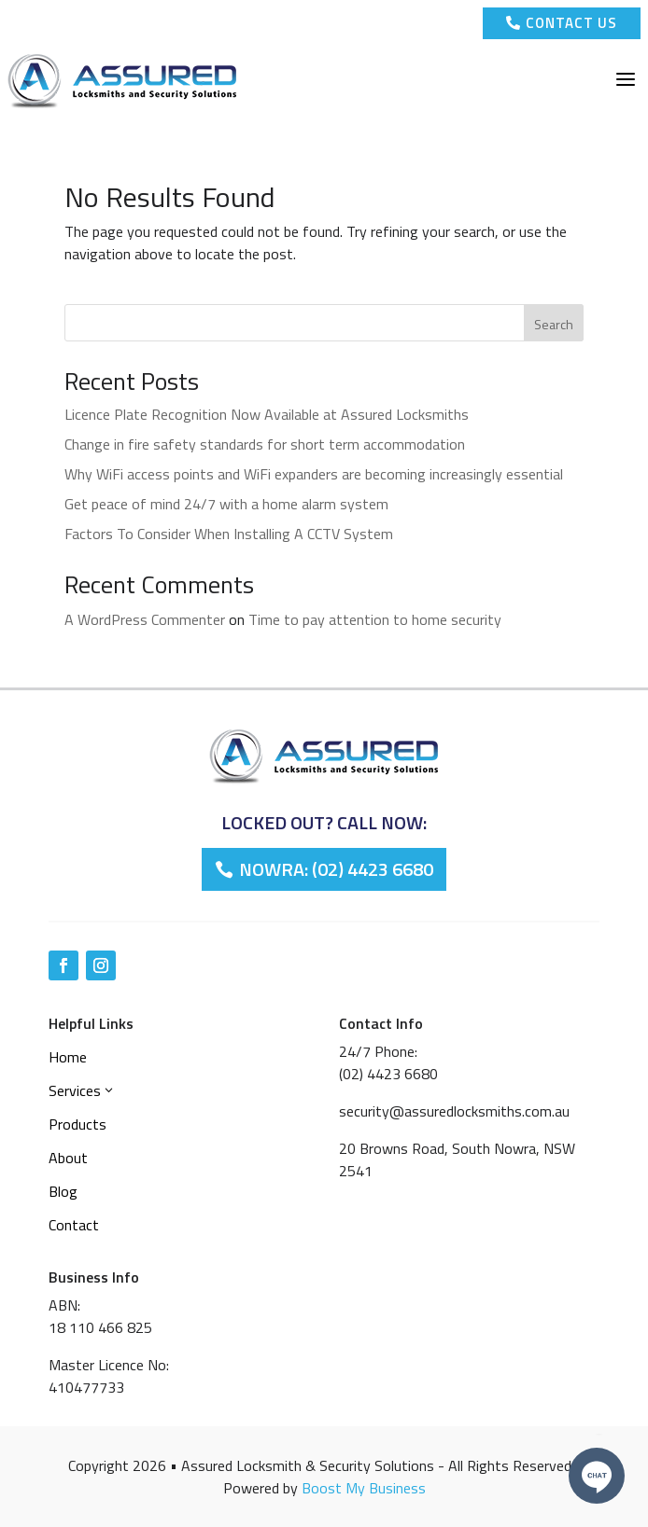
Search (553, 324)
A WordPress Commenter (144, 619)
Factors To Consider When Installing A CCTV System (228, 533)
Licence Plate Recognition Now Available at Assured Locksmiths (266, 414)
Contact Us (561, 23)
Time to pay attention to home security (374, 619)
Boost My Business (364, 1488)
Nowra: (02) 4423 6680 (336, 868)
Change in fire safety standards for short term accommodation (264, 444)
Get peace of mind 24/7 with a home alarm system (226, 504)
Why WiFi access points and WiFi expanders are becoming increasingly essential (313, 474)
